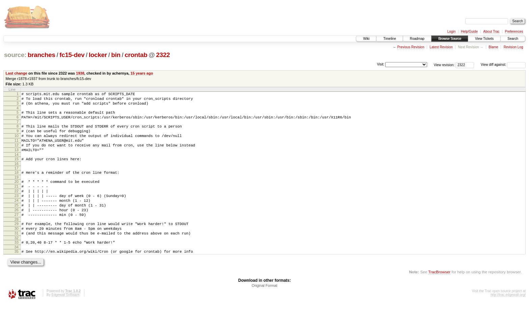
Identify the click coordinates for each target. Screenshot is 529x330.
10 (17, 143)
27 (17, 235)
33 (17, 267)
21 (17, 200)
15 (17, 170)
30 (17, 251)
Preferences (514, 31)
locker (98, 54)
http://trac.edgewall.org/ (508, 321)
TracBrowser (439, 298)
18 (17, 185)
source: (15, 54)
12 (17, 154)
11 (17, 148)
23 (17, 212)
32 (17, 262)
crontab (135, 54)
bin (115, 54)
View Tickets (484, 38)
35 (17, 277)
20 (17, 195)
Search (512, 38)
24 (17, 218)
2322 (163, 54)
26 (17, 229)
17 (17, 180)
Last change (16, 73)
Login (451, 31)
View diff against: (503, 64)
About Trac (491, 31)
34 (17, 272)
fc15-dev (71, 54)
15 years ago (142, 73)
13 (17, 160)
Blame (493, 47)
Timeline (389, 38)
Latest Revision (440, 47)
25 (17, 223)
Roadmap (417, 38)
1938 (80, 73)
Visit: (380, 64)
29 (17, 245)
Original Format (264, 312)
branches (41, 54)
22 (17, 206)
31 (17, 256)
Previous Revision (410, 47)
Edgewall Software (65, 321)
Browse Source (449, 38)
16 (17, 176)
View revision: (444, 64)
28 (17, 241)
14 (17, 166)
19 (17, 190)
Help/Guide (469, 31)
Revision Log (513, 47)
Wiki (366, 38)
